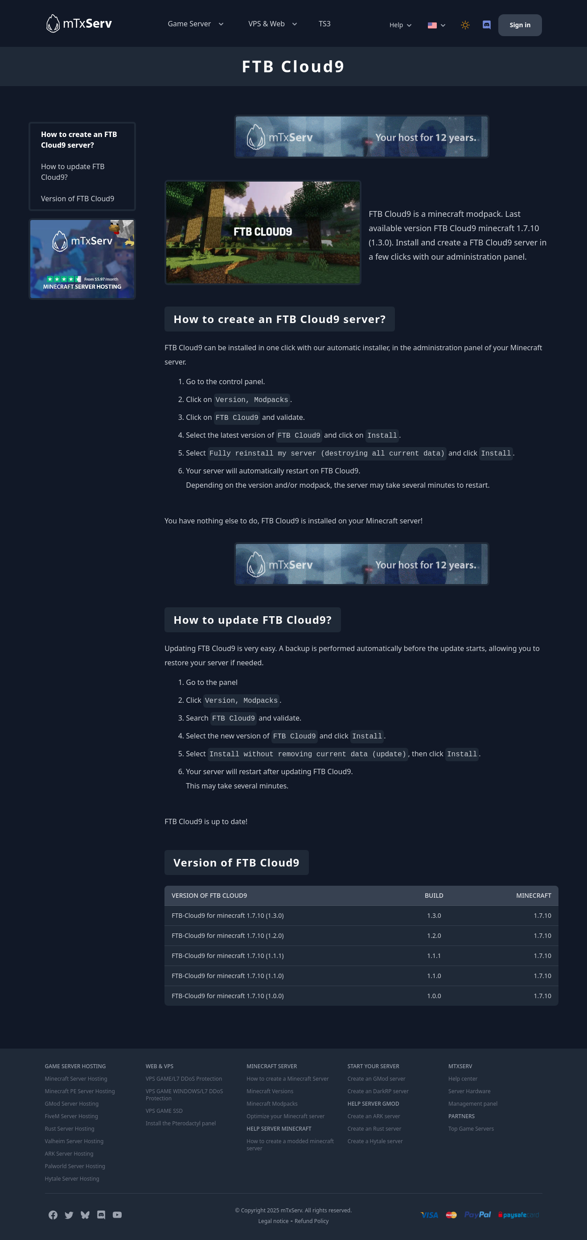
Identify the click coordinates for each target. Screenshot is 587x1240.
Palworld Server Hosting (75, 1166)
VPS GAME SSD (164, 1111)
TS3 (325, 24)
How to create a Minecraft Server (287, 1078)
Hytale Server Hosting (72, 1178)
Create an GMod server (377, 1078)
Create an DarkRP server (378, 1091)
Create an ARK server (374, 1116)
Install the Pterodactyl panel (181, 1123)
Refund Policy (311, 1221)
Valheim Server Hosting (74, 1141)
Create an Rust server (375, 1128)
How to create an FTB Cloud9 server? (79, 139)
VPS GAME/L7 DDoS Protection (184, 1078)
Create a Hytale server (375, 1141)
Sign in (520, 25)
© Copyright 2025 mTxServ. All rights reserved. (293, 1210)
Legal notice (274, 1221)
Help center (462, 1078)
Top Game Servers (471, 1128)
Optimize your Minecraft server (285, 1116)
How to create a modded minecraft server (290, 1145)
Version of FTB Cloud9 (77, 198)
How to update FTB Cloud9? (73, 172)
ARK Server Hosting (69, 1153)
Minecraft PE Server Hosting (80, 1091)
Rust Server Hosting (69, 1128)
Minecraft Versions (269, 1091)
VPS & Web (274, 24)
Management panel (472, 1103)
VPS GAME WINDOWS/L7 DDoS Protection (184, 1095)
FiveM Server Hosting (72, 1116)
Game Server (196, 24)
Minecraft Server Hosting (76, 1078)
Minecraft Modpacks (272, 1103)
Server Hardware (469, 1091)
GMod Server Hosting (72, 1103)
